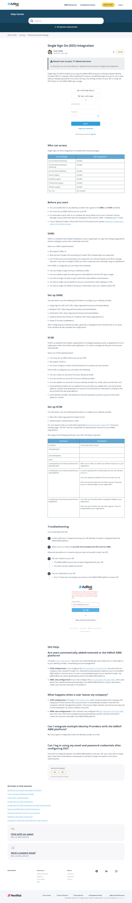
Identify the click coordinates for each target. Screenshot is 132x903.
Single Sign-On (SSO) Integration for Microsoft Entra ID (29, 805)
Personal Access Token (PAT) (99, 425)
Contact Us (70, 874)
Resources (40, 870)
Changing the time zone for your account (24, 813)
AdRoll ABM (12, 35)
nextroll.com (120, 898)
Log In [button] (120, 5)
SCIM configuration (62, 661)
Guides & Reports (42, 874)
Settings (22, 35)
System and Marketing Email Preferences (24, 809)
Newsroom (70, 876)
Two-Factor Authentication (18, 798)
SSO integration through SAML (103, 680)
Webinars (40, 876)
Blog (38, 882)
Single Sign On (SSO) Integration (20, 801)
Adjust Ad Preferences (117, 895)
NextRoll (14, 895)
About (69, 870)
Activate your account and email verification (24, 790)
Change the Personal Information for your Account (28, 820)
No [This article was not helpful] (63, 772)
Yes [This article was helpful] (55, 772)
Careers (69, 879)
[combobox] (66, 21)
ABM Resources (70, 5)
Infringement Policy (95, 895)
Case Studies (41, 879)
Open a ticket (108, 5)
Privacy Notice (78, 895)
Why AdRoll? (12, 870)
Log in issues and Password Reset (21, 794)
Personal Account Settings (38, 35)
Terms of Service (62, 895)
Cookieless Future (87, 5)
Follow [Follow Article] (120, 52)
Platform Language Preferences (20, 817)
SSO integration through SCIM (94, 668)
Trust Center (46, 895)
